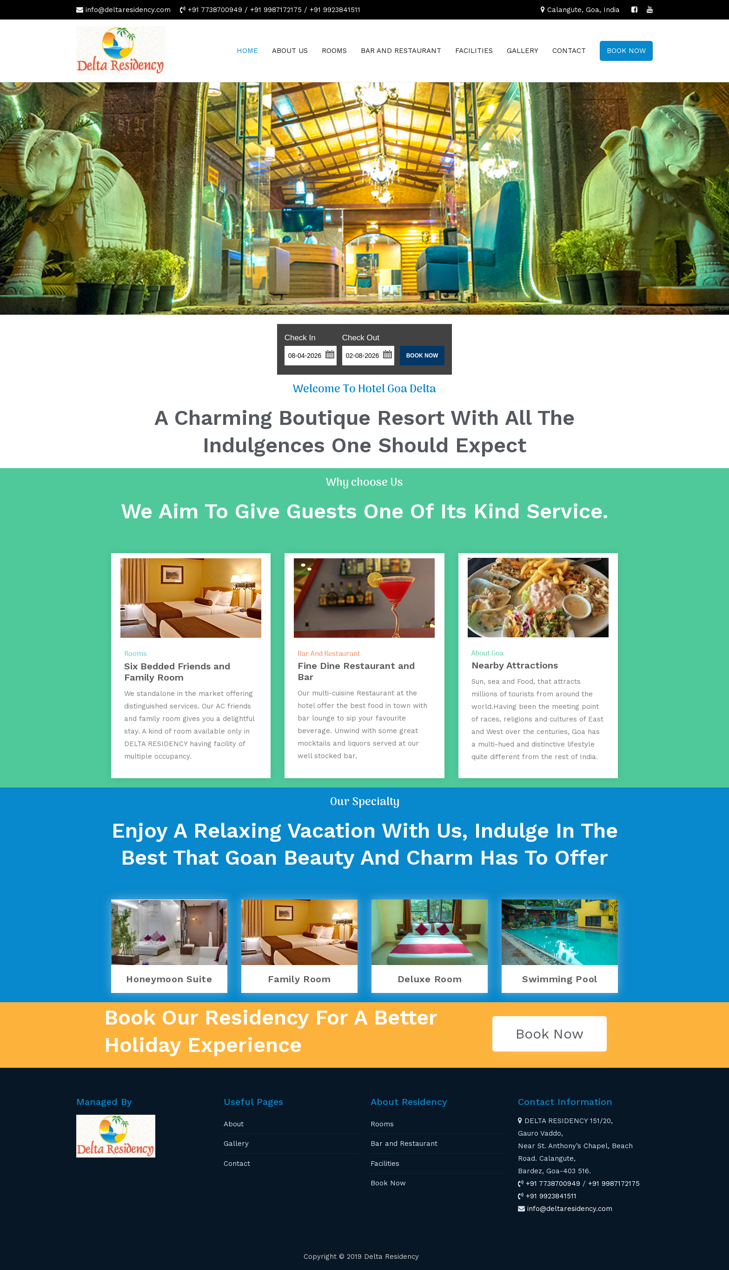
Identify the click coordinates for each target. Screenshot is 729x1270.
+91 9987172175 (276, 10)
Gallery (236, 1143)
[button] (329, 353)
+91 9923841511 (335, 10)
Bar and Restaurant (404, 1143)
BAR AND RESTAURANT (401, 50)
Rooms (382, 1124)
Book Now (388, 1183)
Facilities (385, 1163)
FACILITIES (474, 50)
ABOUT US (290, 50)
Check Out (360, 337)
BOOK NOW (626, 50)
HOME (247, 50)
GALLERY (522, 50)
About (234, 1124)
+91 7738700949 (215, 10)
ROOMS (334, 50)
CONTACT (569, 50)
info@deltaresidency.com (128, 10)
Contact (237, 1163)
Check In (300, 337)
